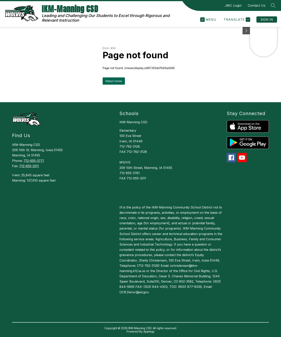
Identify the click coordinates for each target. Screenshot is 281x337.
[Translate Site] (236, 19)
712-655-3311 (29, 166)
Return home (114, 81)
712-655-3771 (34, 161)
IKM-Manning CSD (133, 122)
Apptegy (149, 331)
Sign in (267, 19)
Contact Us (256, 5)
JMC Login (233, 5)
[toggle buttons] (246, 30)
